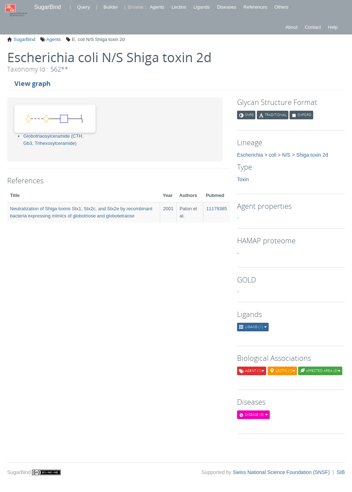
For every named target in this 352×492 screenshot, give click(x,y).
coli (272, 155)
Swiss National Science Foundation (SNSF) (282, 472)
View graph (32, 83)
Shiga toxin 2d (312, 155)
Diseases (226, 7)
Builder (110, 7)
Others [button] (283, 7)
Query (83, 7)
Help (333, 27)
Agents (157, 7)
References (255, 7)
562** (59, 69)
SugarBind (47, 7)
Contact (313, 27)
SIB (341, 472)
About (291, 27)
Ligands (202, 7)
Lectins (178, 7)
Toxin (243, 179)
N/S (286, 155)
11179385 (216, 208)
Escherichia (250, 155)
